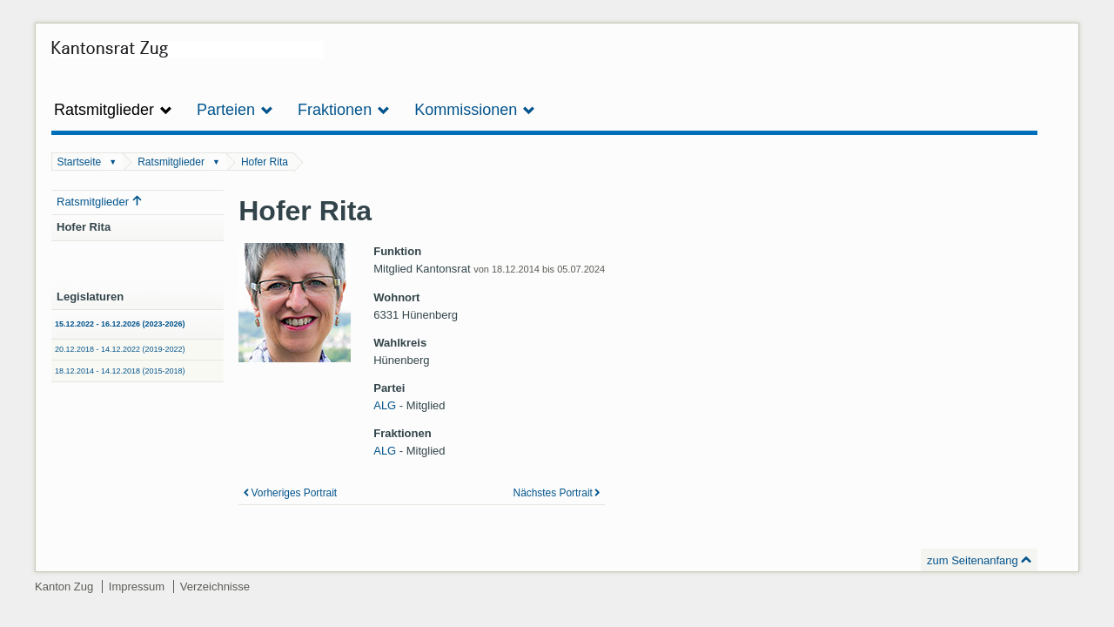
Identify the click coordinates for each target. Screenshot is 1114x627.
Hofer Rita (264, 162)
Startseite (79, 162)
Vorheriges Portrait (295, 493)
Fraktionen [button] (344, 109)
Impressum (136, 586)
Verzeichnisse (215, 586)
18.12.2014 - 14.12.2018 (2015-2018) (120, 371)
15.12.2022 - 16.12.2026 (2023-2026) (120, 324)
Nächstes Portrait (553, 493)
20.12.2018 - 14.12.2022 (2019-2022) (120, 349)
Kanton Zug (64, 586)
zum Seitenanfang (972, 560)
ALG (384, 405)
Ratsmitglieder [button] (113, 109)
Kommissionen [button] (474, 109)
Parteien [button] (235, 109)
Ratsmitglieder (171, 162)
